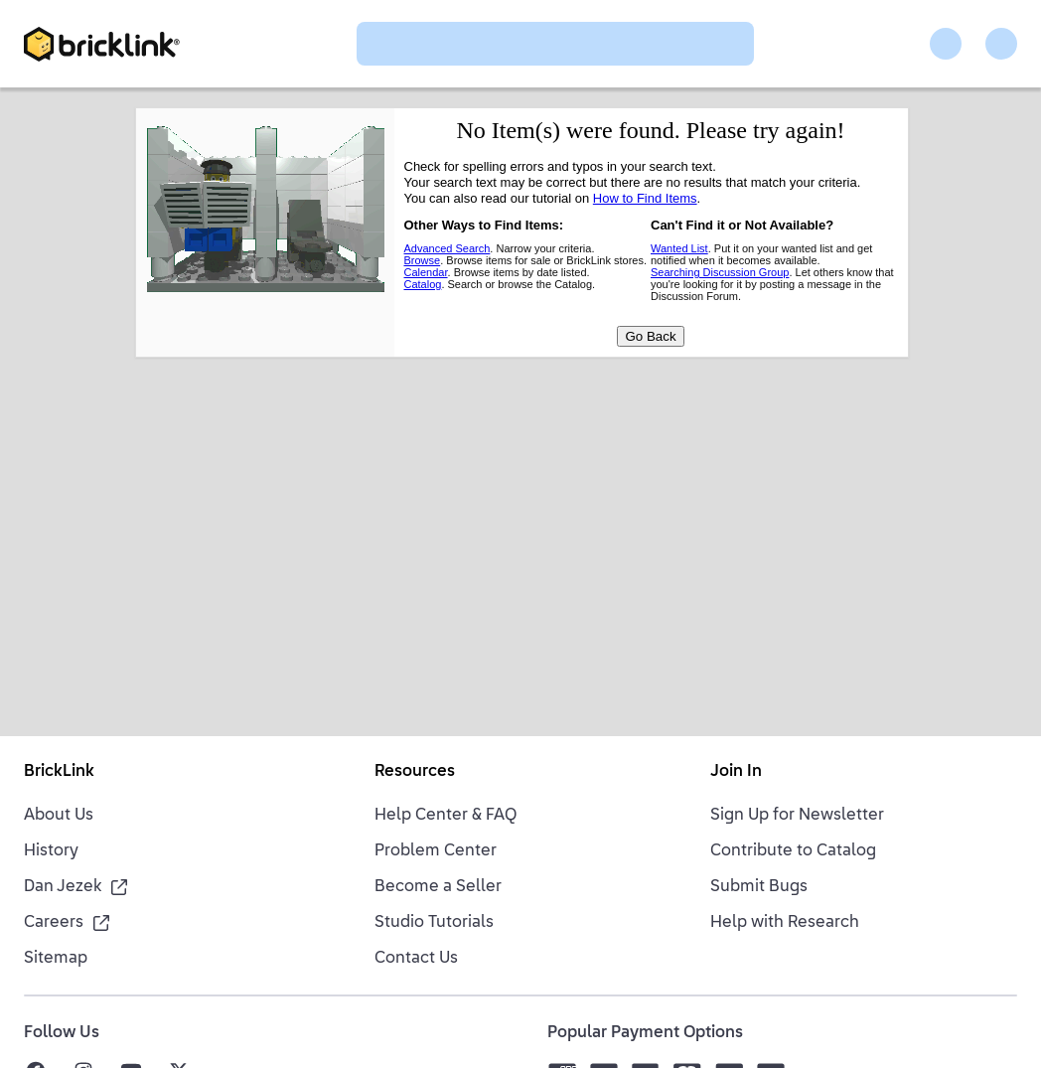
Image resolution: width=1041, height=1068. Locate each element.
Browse (422, 260)
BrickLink (59, 772)
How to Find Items (645, 198)
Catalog (423, 284)
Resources (414, 772)
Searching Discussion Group (720, 272)
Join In (736, 772)
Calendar (426, 272)
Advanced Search (447, 248)
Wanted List (679, 248)
